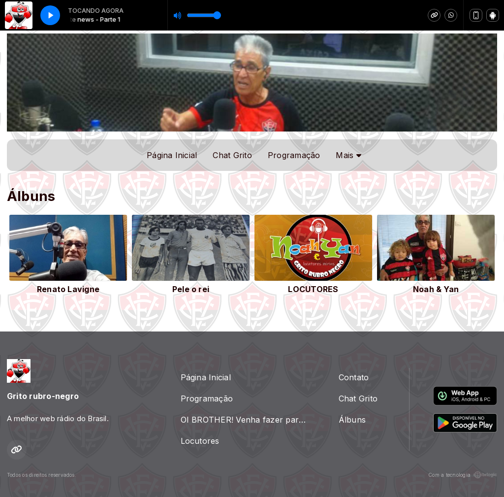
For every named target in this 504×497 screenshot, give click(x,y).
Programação (294, 155)
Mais (348, 155)
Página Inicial (172, 155)
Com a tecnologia (462, 474)
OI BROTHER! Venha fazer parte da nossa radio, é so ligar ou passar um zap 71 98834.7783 (248, 420)
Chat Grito (232, 155)
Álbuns (352, 420)
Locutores (200, 441)
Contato (354, 377)
